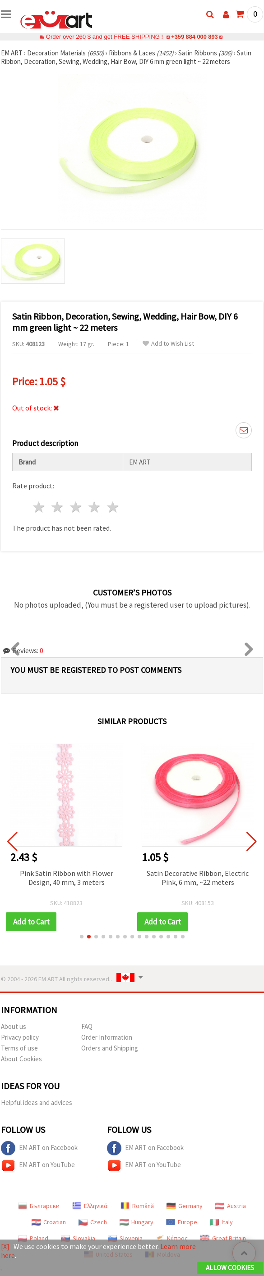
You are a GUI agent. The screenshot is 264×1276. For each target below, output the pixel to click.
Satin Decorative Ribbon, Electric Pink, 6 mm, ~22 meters (198, 878)
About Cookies (21, 1059)
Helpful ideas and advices (36, 1102)
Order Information (106, 1037)
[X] (5, 1246)
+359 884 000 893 (194, 36)
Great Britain (223, 1238)
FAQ (87, 1026)
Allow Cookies (230, 1267)
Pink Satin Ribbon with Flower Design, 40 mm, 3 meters (66, 878)
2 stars (58, 507)
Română (137, 1205)
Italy (221, 1222)
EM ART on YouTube (38, 1165)
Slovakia (78, 1238)
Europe (181, 1221)
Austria (230, 1206)
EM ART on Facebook (39, 1148)
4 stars (94, 507)
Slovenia (125, 1238)
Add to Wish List (168, 343)
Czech (93, 1222)
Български (39, 1205)
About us (13, 1026)
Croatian (49, 1222)
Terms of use (19, 1048)
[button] (81, 936)
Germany (185, 1206)
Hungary (136, 1222)
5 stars (113, 507)
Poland (33, 1238)
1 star (39, 507)
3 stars (76, 507)
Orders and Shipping (109, 1048)
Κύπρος (171, 1238)
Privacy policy (20, 1037)
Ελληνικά (90, 1205)
